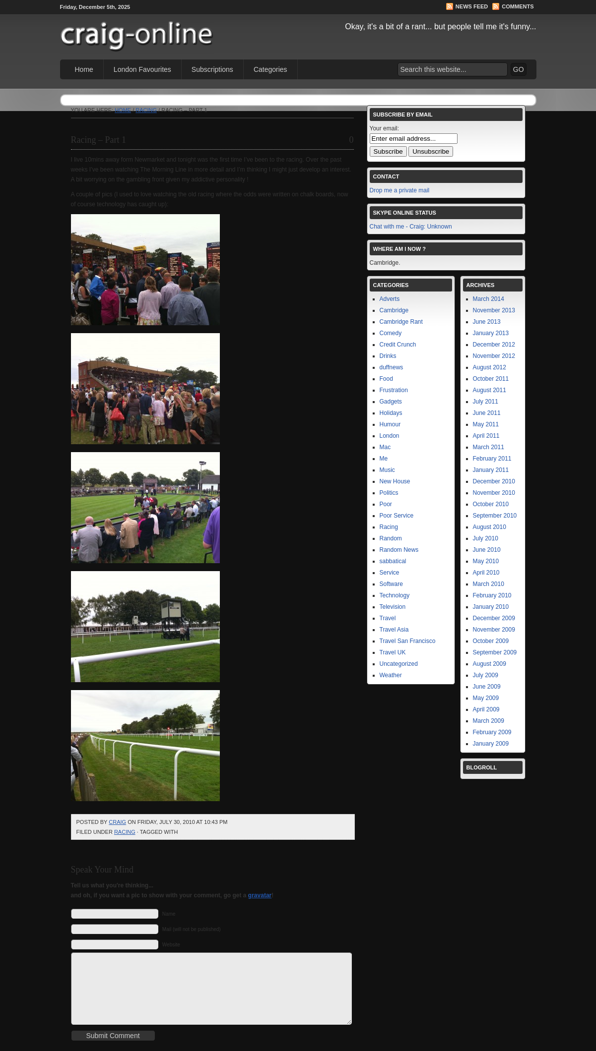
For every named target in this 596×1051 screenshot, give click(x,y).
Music (387, 470)
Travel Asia (394, 629)
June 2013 (487, 321)
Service (389, 572)
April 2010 (486, 572)
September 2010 (495, 515)
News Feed (472, 6)
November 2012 (494, 355)
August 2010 (489, 527)
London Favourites (142, 69)
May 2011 (486, 424)
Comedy (391, 333)
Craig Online (174, 30)
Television (393, 606)
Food (386, 378)
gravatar (259, 895)
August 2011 (489, 390)
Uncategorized (399, 663)
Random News (399, 549)
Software (391, 584)
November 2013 (494, 310)
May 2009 (486, 698)
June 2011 (487, 412)
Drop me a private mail (400, 190)
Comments (517, 6)
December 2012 (494, 344)
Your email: (384, 128)
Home (84, 69)
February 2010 (492, 595)
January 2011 (491, 470)
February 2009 (492, 732)
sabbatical (393, 561)
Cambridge (394, 310)
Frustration (394, 390)
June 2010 (487, 549)
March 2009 (488, 720)
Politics (389, 492)
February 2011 (492, 458)
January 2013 (491, 333)
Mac (385, 447)
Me (384, 458)
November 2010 (494, 492)
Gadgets (391, 401)
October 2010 (491, 504)
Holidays (391, 412)
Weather (391, 675)
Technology (395, 595)
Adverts (390, 298)
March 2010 (488, 584)
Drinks (388, 355)
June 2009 (487, 686)
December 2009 (494, 618)
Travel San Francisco (408, 641)
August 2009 (489, 663)
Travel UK (393, 652)
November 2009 (494, 629)
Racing (146, 110)
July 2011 (485, 401)
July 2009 (485, 675)
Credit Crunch (398, 344)
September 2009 (495, 652)
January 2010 (491, 606)
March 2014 (488, 298)
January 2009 (491, 743)
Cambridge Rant (401, 321)
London (389, 435)
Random (391, 538)
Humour (390, 424)
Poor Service (397, 515)
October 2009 (491, 641)
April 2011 (486, 435)
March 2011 (488, 447)
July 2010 (485, 538)
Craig (117, 822)
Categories (270, 69)
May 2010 (486, 561)
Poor (386, 504)
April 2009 (486, 709)
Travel (388, 618)
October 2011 (491, 378)
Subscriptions (212, 69)
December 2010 (494, 481)
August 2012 (489, 367)
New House (395, 481)
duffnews (391, 367)
